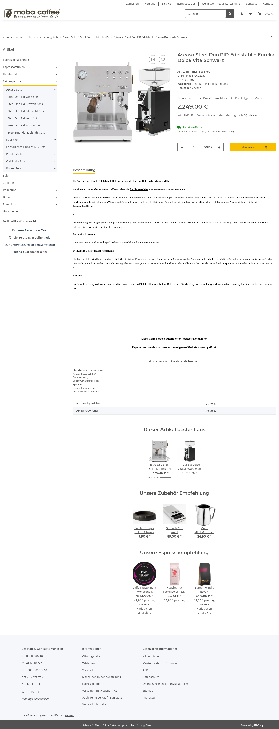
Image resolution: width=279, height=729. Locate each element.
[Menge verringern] (182, 147)
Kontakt (268, 3)
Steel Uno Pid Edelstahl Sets (26, 111)
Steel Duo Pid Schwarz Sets (25, 125)
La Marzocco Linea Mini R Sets (25, 147)
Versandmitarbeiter (95, 704)
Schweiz (251, 3)
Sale (6, 175)
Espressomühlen (14, 67)
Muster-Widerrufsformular (160, 663)
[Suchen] (205, 13)
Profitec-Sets (14, 154)
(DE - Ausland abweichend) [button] (219, 131)
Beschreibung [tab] (84, 170)
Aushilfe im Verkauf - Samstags (102, 697)
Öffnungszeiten (92, 656)
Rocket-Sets (13, 168)
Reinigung (9, 190)
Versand (150, 3)
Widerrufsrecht (152, 656)
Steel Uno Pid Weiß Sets (23, 97)
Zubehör (8, 183)
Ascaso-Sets (14, 89)
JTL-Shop (259, 725)
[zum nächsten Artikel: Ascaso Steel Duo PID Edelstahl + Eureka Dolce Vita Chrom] (272, 37)
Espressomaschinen (16, 60)
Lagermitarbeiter (36, 252)
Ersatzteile (10, 204)
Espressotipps (186, 3)
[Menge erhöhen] (219, 147)
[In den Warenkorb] (76, 50)
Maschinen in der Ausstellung (101, 677)
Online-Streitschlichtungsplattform (165, 684)
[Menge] (193, 147)
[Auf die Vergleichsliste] (153, 59)
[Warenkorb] (265, 13)
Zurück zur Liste (15, 37)
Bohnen (8, 197)
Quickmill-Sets (15, 161)
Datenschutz (151, 677)
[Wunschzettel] (250, 13)
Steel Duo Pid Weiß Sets (23, 118)
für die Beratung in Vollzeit (27, 237)
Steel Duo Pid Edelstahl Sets (210, 84)
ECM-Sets (12, 140)
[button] (242, 13)
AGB (145, 670)
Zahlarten (132, 3)
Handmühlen (11, 74)
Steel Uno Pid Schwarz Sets (25, 104)
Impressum (150, 697)
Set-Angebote (12, 81)
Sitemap (148, 690)
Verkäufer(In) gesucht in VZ (99, 690)
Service (166, 3)
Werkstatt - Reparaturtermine (221, 3)
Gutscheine (10, 211)
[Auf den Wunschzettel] (163, 59)
